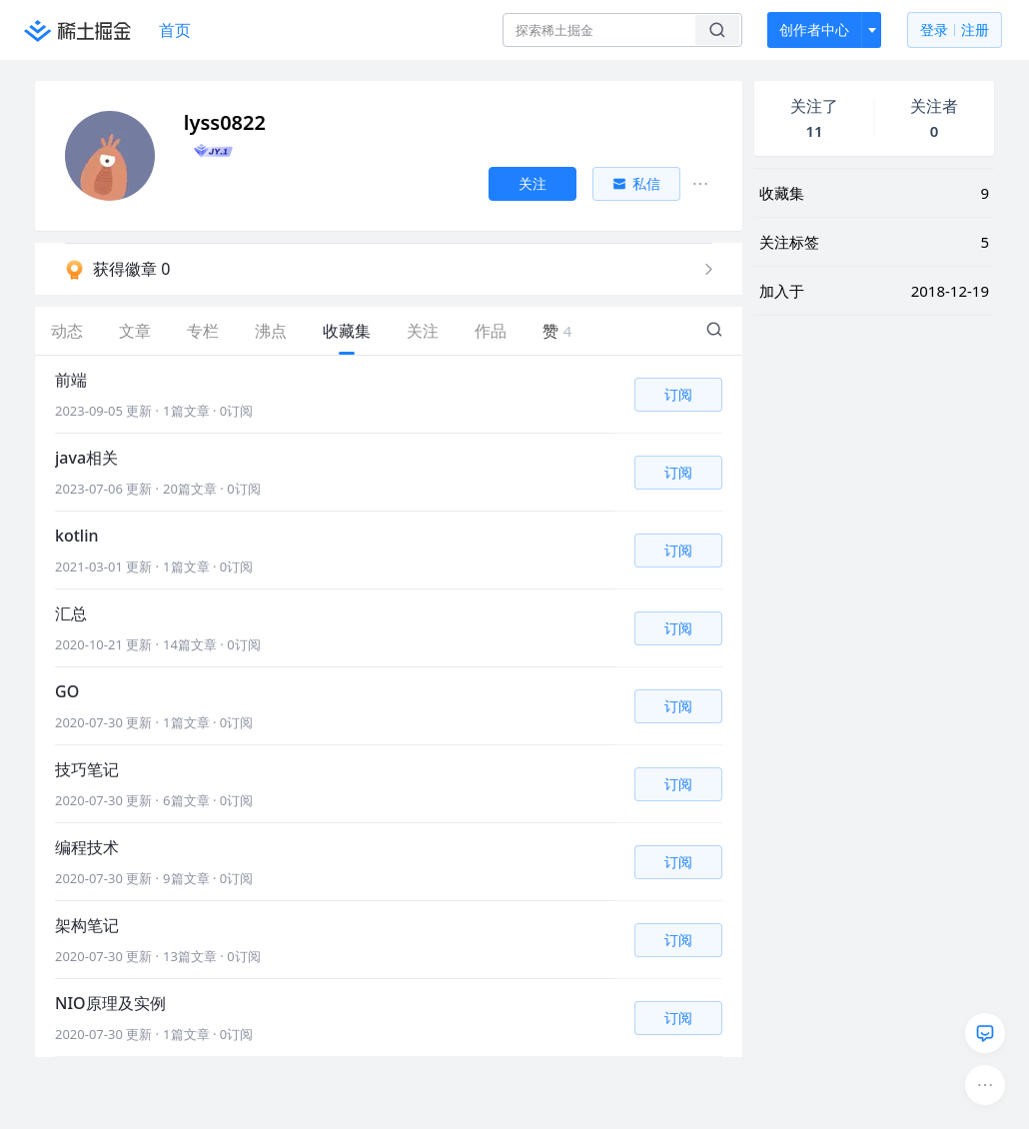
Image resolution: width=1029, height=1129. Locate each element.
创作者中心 (814, 29)
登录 (954, 30)
